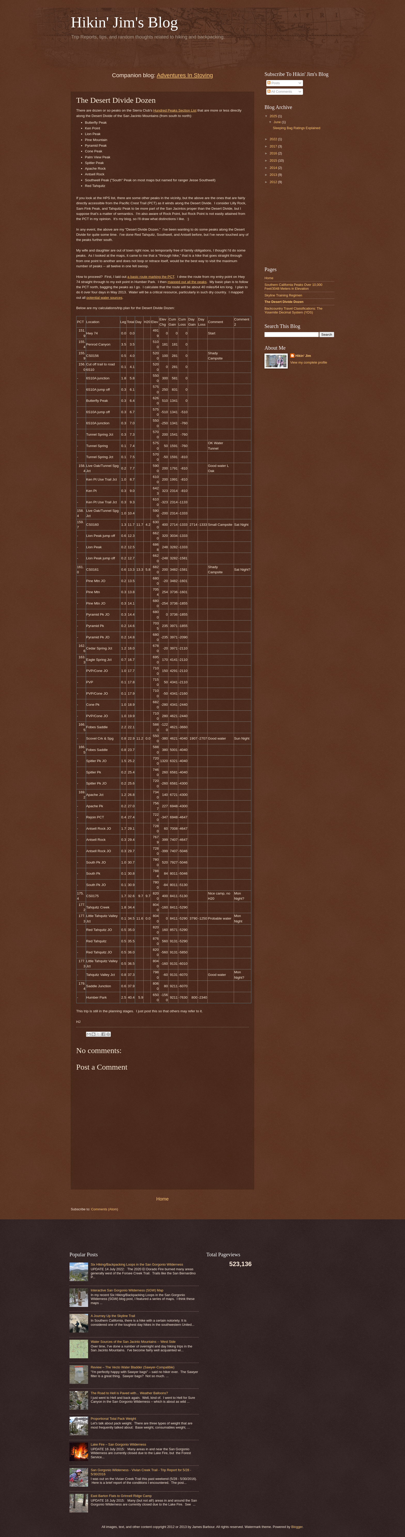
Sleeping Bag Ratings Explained (296, 128)
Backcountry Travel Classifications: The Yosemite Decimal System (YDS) (293, 310)
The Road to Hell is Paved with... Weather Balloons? (129, 1393)
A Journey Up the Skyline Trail (113, 1316)
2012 (274, 182)
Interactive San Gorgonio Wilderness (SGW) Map (127, 1290)
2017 (274, 146)
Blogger (297, 1527)
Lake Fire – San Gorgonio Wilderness (118, 1444)
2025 (274, 116)
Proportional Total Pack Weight (113, 1419)
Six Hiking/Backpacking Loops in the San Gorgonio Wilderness (137, 1264)
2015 (274, 160)
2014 (274, 168)
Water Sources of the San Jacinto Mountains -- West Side (133, 1342)
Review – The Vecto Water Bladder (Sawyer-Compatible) (132, 1367)
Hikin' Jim (303, 356)
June (278, 122)
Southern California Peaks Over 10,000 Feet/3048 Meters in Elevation (293, 287)
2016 (274, 153)
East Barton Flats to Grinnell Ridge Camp (121, 1496)
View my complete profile (308, 362)
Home (162, 1199)
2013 (274, 175)
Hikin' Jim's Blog (124, 22)
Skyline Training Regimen (283, 295)
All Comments (279, 91)
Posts (273, 83)
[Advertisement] (131, 54)
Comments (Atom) (104, 1209)
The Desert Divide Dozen (283, 302)
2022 (274, 139)
